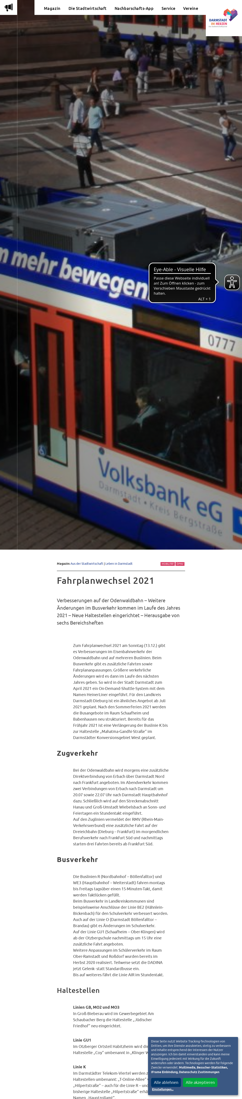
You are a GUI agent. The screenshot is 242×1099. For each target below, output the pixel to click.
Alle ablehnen (166, 1082)
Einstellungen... (162, 1089)
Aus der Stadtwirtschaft (86, 563)
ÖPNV (180, 564)
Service (168, 8)
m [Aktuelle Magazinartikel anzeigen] (9, 7)
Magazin (52, 8)
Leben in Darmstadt (119, 563)
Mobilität (168, 564)
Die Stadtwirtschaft (88, 8)
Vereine (190, 8)
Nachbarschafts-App (134, 8)
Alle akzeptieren (200, 1082)
